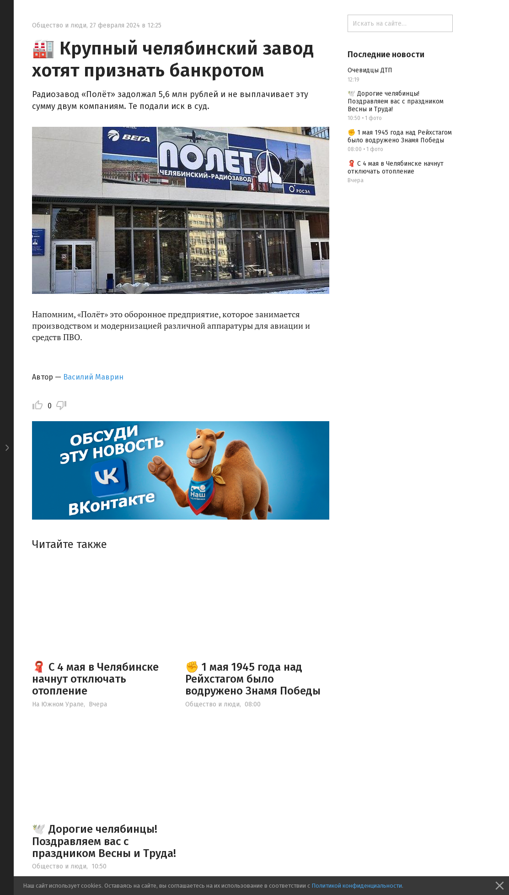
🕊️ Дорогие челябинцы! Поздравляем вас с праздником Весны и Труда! (104, 841)
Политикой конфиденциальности (356, 885)
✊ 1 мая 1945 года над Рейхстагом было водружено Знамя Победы (253, 679)
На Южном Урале (58, 704)
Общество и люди (59, 25)
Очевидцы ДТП (370, 70)
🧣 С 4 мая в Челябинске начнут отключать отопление (95, 679)
